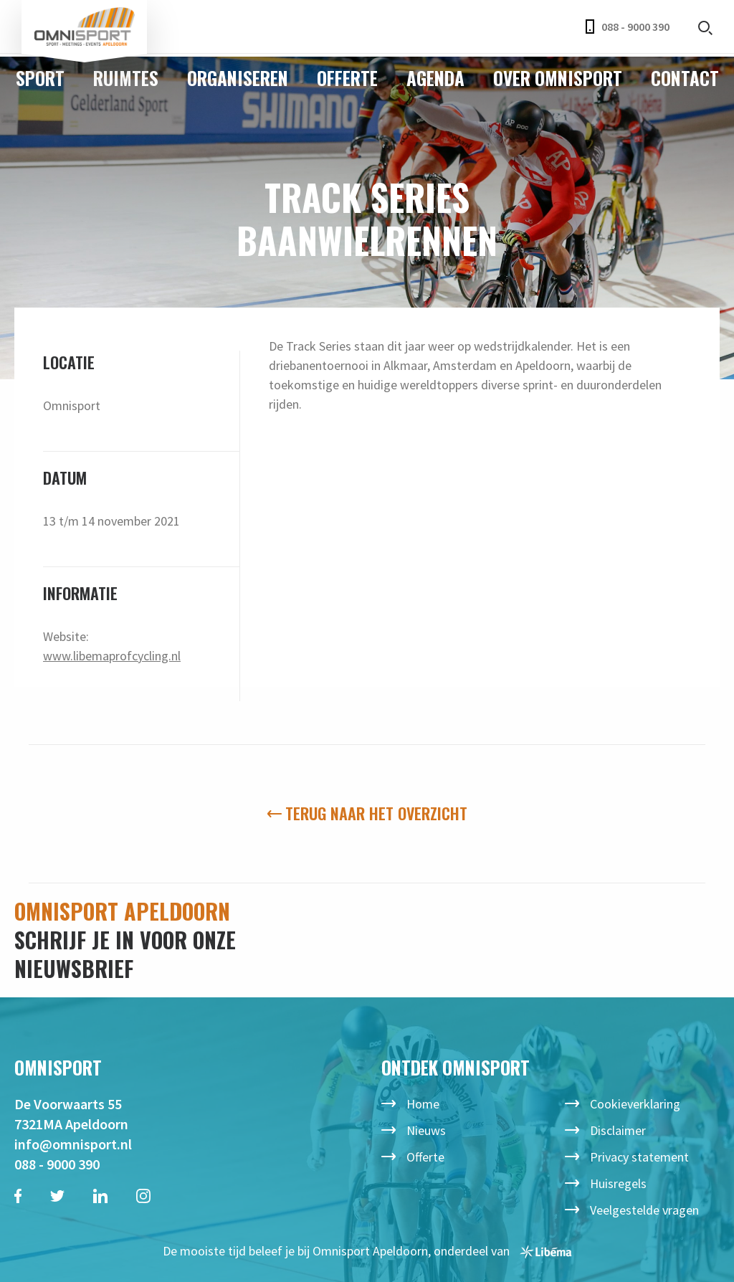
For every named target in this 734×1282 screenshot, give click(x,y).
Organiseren (237, 78)
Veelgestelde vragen (644, 1210)
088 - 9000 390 (627, 26)
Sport (40, 78)
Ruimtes (125, 78)
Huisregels (618, 1183)
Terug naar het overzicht (367, 813)
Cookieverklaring (635, 1104)
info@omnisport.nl (73, 1144)
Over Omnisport (557, 78)
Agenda (435, 78)
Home (422, 1104)
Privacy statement (639, 1157)
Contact (685, 78)
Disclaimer (618, 1130)
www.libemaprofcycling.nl (112, 655)
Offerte (347, 78)
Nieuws (426, 1130)
